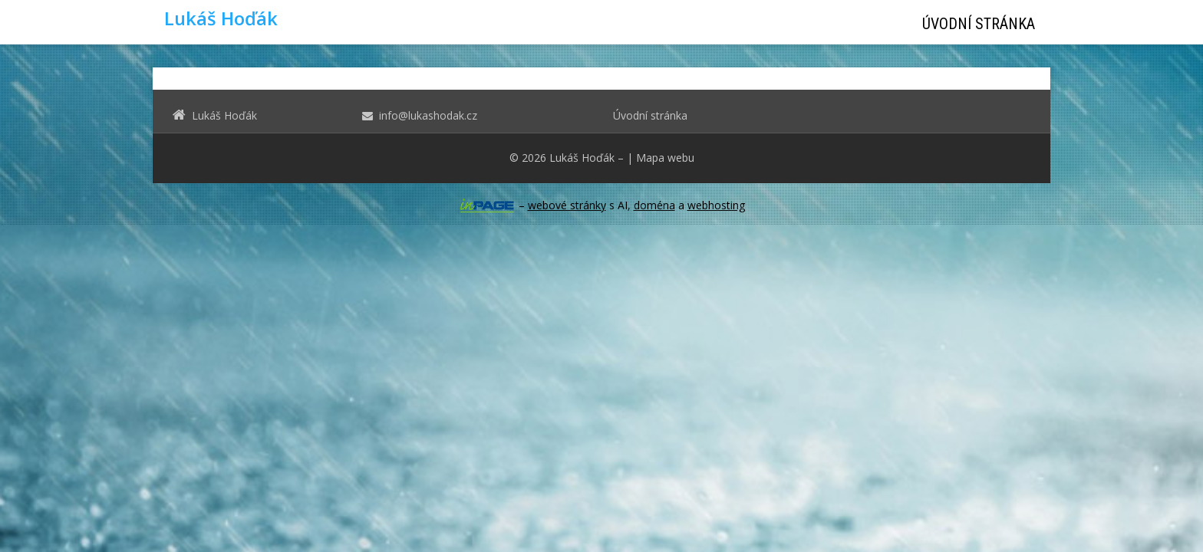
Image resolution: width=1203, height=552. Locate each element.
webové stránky (567, 205)
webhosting (716, 205)
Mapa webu (665, 157)
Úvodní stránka (978, 24)
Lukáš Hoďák (582, 157)
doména (654, 205)
